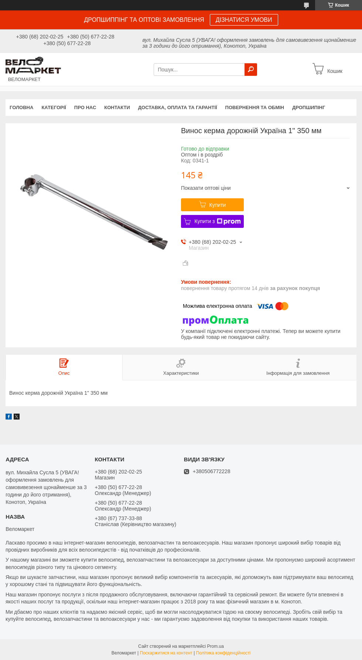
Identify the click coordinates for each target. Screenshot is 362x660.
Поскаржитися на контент (166, 653)
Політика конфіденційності (223, 653)
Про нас (85, 107)
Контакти (117, 107)
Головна (21, 107)
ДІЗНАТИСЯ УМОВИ (244, 20)
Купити (217, 205)
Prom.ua (215, 646)
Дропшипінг (308, 107)
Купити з (217, 221)
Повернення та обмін (254, 107)
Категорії (53, 107)
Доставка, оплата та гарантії (177, 107)
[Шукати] (251, 69)
